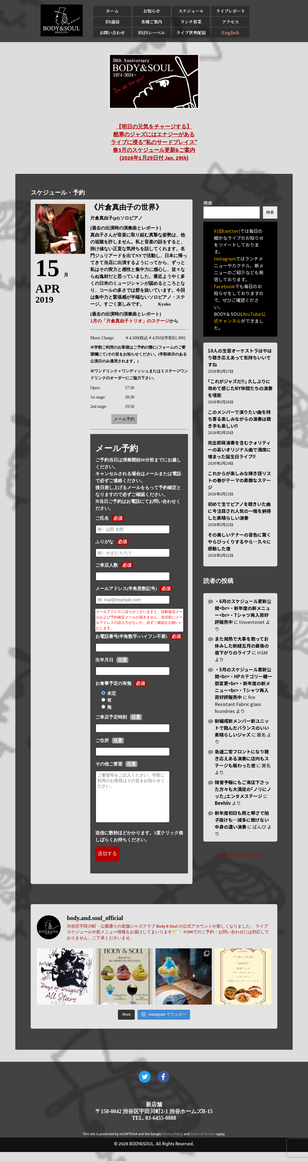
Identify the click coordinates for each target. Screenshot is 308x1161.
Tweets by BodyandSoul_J (240, 854)
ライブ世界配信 (191, 32)
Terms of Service (202, 1143)
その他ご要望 (108, 764)
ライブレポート (230, 11)
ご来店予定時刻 (111, 717)
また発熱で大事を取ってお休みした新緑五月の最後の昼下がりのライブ (242, 646)
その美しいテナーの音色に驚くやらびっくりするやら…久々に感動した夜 (239, 541)
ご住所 (102, 740)
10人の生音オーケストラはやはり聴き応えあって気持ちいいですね (240, 357)
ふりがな (104, 541)
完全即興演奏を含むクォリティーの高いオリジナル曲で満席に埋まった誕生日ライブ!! (239, 449)
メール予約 (124, 419)
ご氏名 (102, 518)
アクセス (230, 22)
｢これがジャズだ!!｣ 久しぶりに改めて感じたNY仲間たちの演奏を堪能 (240, 388)
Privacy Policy (172, 1143)
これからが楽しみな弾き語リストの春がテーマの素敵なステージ (239, 480)
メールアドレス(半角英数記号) (126, 588)
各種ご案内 (151, 22)
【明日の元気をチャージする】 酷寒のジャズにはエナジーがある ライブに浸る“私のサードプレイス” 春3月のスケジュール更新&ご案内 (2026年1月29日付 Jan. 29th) (154, 142)
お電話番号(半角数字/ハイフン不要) (131, 636)
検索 (207, 203)
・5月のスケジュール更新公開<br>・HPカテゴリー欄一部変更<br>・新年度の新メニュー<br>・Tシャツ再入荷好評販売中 (243, 683)
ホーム (112, 11)
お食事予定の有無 (113, 683)
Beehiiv (223, 803)
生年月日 (104, 659)
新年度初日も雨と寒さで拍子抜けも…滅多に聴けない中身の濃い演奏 (242, 820)
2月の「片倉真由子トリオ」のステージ (129, 321)
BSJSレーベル (151, 32)
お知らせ (151, 11)
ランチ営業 (191, 22)
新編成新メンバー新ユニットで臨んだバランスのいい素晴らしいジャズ (242, 728)
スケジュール (191, 11)
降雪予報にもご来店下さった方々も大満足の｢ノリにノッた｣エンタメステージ (243, 789)
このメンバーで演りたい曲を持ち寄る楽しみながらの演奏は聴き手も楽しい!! (239, 419)
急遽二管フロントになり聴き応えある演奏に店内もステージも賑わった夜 (242, 758)
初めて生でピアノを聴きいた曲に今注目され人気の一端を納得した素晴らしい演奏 (239, 511)
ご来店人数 (106, 565)
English (230, 32)
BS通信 (112, 22)
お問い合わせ (112, 32)
